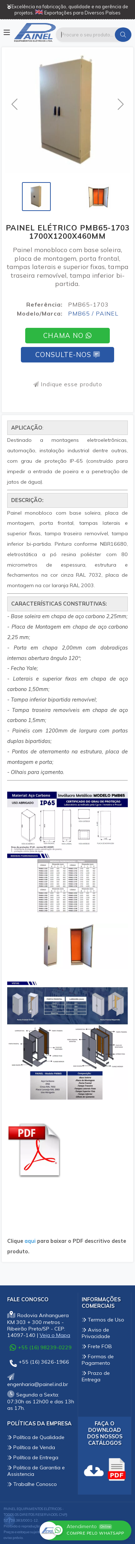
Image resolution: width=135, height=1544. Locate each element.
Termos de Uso (103, 1319)
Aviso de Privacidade (96, 1333)
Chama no (67, 335)
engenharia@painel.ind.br (37, 1380)
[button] (14, 104)
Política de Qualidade (35, 1437)
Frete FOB (97, 1346)
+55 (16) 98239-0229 (41, 1347)
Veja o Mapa (55, 1335)
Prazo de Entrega (96, 1376)
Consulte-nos (67, 355)
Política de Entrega (32, 1457)
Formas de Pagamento (98, 1359)
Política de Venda (31, 1447)
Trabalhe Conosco (32, 1484)
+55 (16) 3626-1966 (39, 1363)
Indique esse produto (67, 384)
